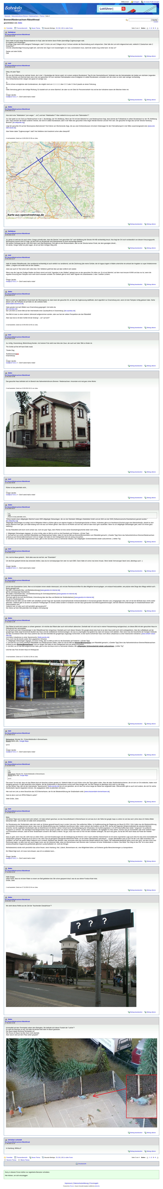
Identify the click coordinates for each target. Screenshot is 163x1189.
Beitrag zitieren (151, 56)
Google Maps (24, 741)
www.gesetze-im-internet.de (50, 590)
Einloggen (136, 2)
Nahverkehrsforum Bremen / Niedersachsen (25, 16)
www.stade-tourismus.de (14, 304)
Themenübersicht (22, 28)
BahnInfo (97, 1186)
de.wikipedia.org (18, 122)
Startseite (7, 16)
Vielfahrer (12, 32)
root (9, 63)
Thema (42, 16)
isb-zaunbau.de (11, 309)
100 (62, 28)
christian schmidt (15, 1140)
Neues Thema (36, 28)
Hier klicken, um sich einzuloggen (16, 1175)
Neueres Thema (11, 1160)
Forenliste (9, 28)
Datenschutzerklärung (80, 1183)
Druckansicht (82, 1163)
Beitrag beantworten (136, 56)
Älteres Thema (25, 1160)
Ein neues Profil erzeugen (151, 2)
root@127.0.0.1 (11, 97)
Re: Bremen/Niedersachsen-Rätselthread (17, 34)
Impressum (68, 1183)
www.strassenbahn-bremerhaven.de (97, 791)
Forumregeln (94, 1183)
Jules (20, 23)
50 (59, 28)
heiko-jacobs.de (43, 637)
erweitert (156, 22)
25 (56, 28)
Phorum (72, 1186)
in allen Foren (69, 28)
